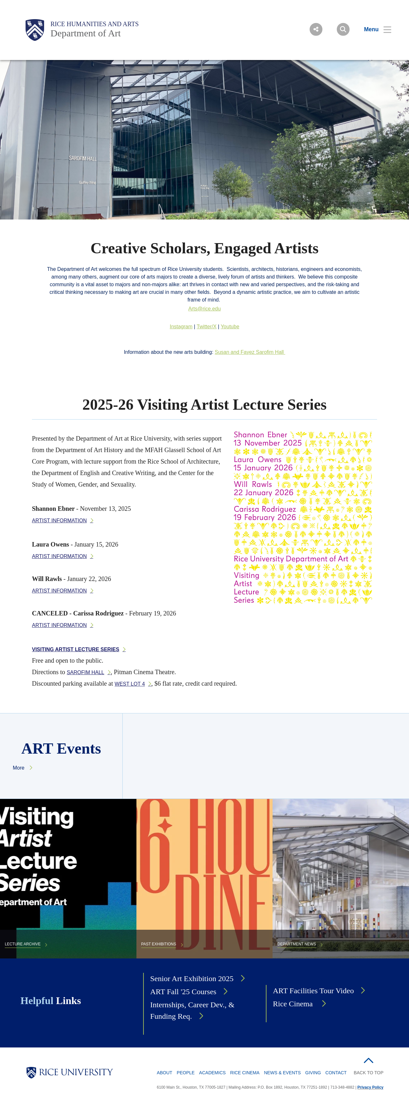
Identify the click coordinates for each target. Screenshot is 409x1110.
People (186, 1072)
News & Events (282, 1072)
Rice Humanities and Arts (94, 24)
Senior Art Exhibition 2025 (192, 978)
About (164, 1072)
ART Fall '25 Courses (183, 991)
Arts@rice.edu (204, 308)
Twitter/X (206, 326)
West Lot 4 (130, 684)
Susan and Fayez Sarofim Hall (250, 352)
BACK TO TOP (368, 1072)
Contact (336, 1072)
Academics (212, 1072)
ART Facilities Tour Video (313, 991)
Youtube (230, 326)
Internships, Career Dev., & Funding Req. (192, 1010)
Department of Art (85, 33)
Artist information (59, 520)
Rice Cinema (294, 1004)
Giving (313, 1072)
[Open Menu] (373, 29)
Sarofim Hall (85, 672)
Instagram (181, 326)
